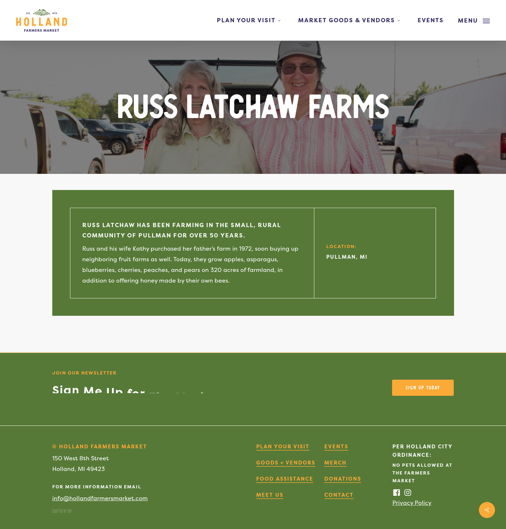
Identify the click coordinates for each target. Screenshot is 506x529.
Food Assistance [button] (284, 478)
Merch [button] (335, 462)
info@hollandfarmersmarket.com (100, 498)
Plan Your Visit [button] (282, 446)
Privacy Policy (411, 503)
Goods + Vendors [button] (285, 462)
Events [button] (336, 446)
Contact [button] (339, 494)
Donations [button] (342, 478)
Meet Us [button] (269, 494)
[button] (474, 20)
